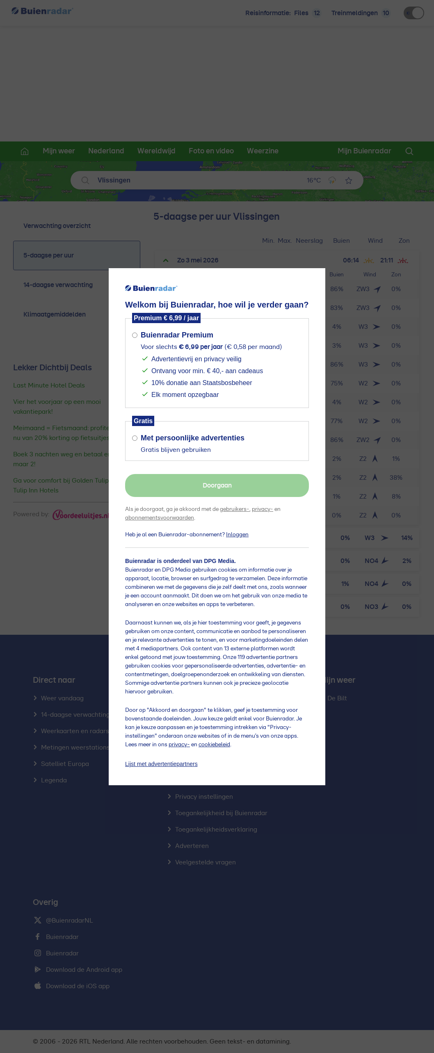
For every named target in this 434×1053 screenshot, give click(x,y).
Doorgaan (217, 485)
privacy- (262, 509)
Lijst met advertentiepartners (161, 764)
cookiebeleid (214, 745)
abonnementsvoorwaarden (159, 518)
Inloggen (237, 535)
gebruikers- (234, 509)
